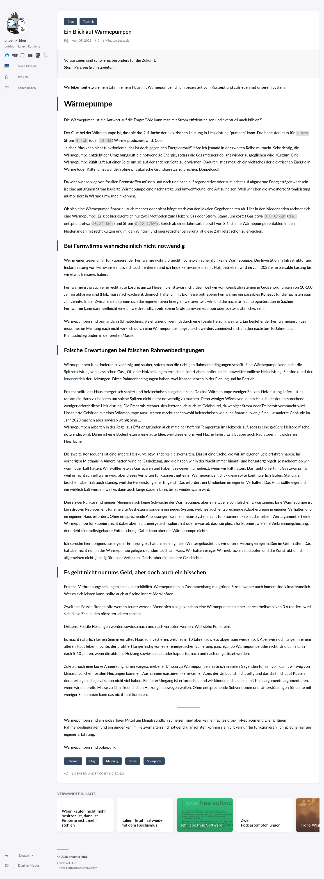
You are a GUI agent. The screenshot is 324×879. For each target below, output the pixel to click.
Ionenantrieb (74, 378)
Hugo (74, 863)
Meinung (112, 761)
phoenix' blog (15, 40)
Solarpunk (154, 761)
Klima (133, 761)
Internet (73, 761)
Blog (71, 21)
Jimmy (93, 867)
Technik (88, 21)
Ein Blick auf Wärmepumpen (98, 31)
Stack (69, 867)
